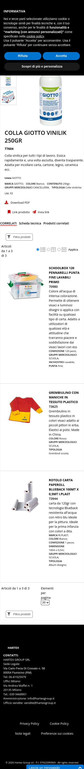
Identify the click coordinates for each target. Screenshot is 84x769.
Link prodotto (20, 212)
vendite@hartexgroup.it (40, 703)
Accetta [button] (61, 56)
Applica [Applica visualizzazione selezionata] (73, 249)
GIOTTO (16, 178)
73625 (53, 406)
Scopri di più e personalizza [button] (42, 66)
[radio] (37, 249)
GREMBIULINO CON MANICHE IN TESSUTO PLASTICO (64, 397)
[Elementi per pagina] (45, 602)
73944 (53, 499)
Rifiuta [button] (23, 56)
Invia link (43, 212)
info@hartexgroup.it (40, 698)
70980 (53, 286)
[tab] (8, 224)
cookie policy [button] (35, 36)
